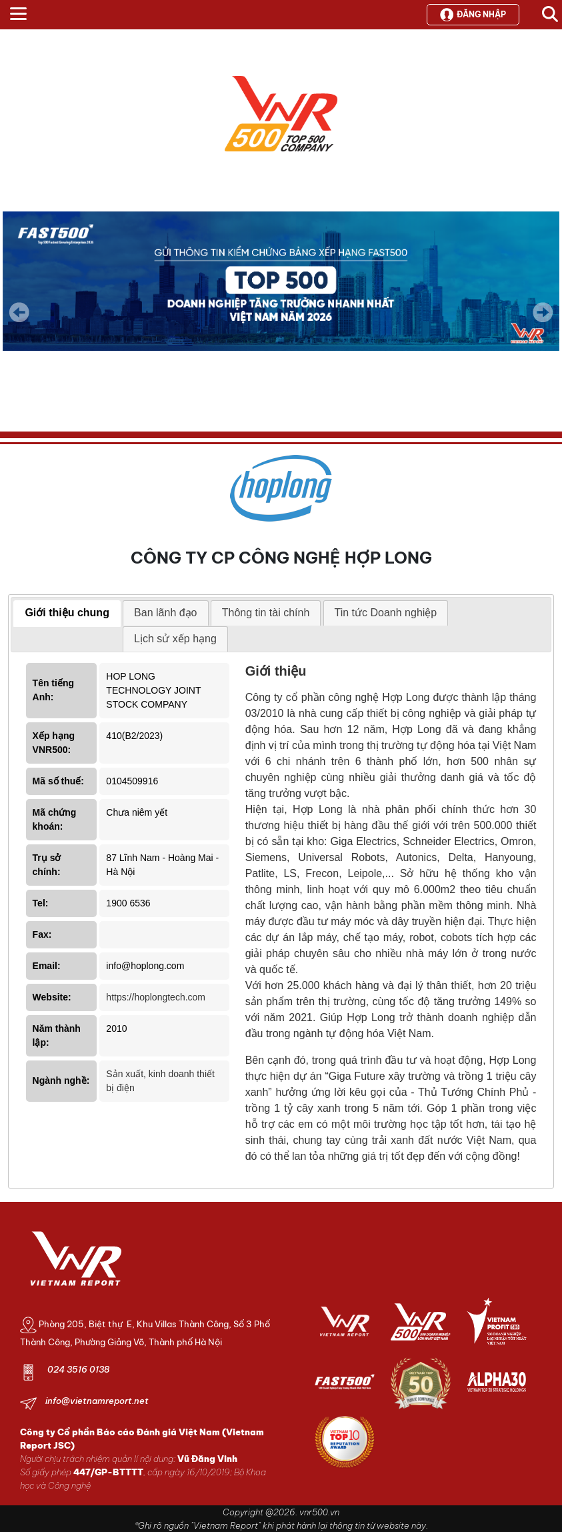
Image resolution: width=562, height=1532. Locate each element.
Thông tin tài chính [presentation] (266, 612)
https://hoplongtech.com (155, 997)
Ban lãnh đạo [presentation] (165, 612)
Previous (19, 312)
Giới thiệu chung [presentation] (67, 612)
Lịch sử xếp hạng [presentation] (175, 638)
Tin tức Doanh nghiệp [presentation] (386, 612)
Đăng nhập (473, 14)
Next (543, 321)
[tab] (67, 613)
